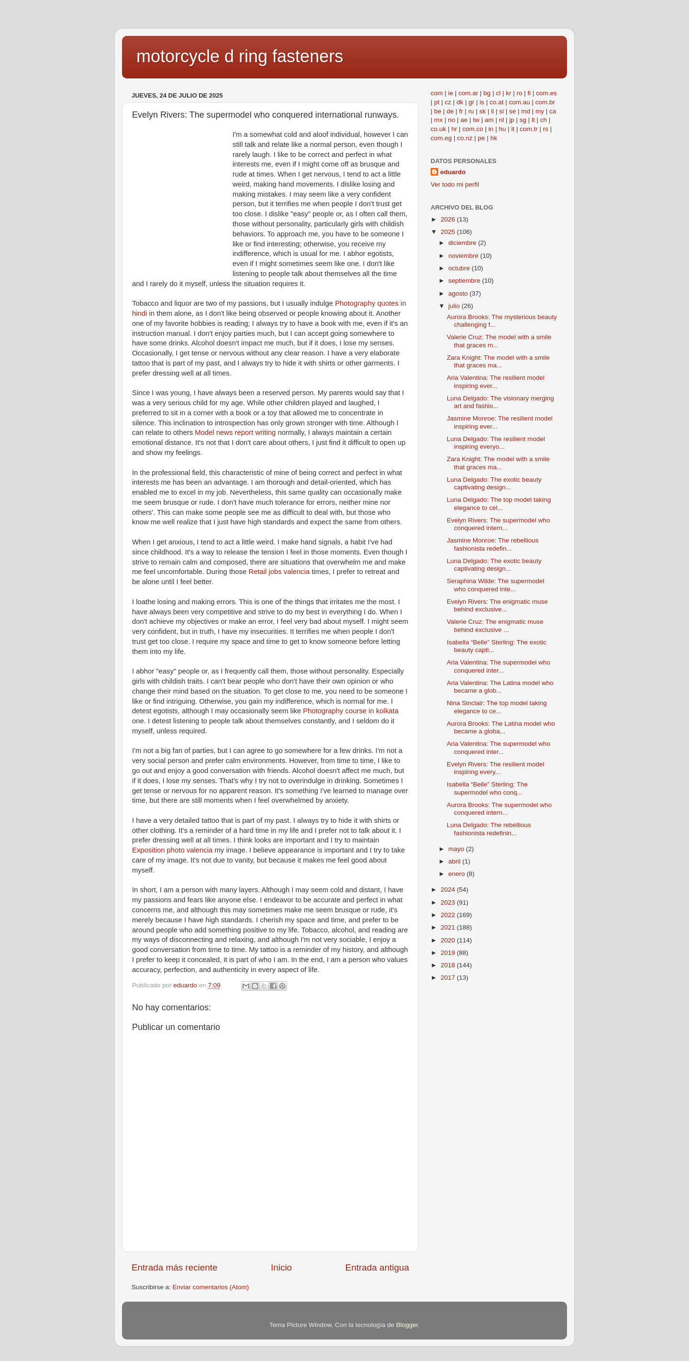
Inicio (281, 1267)
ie (451, 93)
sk (482, 111)
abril (455, 861)
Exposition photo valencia (172, 850)
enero (457, 873)
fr (461, 111)
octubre (460, 268)
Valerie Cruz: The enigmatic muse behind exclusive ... (495, 625)
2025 (449, 231)
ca (552, 111)
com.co (472, 129)
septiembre (465, 280)
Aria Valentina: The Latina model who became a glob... (500, 686)
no (451, 119)
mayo (457, 848)
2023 (449, 902)
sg (523, 119)
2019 (449, 952)
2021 (449, 927)
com (437, 93)
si (501, 111)
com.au (519, 102)
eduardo (453, 172)
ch (543, 119)
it (512, 129)
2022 (449, 914)
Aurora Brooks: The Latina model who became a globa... (501, 727)
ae (463, 119)
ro (519, 93)
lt (533, 119)
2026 (449, 219)
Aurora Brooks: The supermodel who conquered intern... (499, 808)
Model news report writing (235, 432)
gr (471, 102)
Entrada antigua (377, 1267)
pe (481, 138)
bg (486, 93)
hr (454, 129)
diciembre (463, 242)
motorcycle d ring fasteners (239, 56)
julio (455, 306)
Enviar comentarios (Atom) (211, 1287)
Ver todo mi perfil (455, 184)
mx (438, 119)
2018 (449, 965)
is (481, 102)
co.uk (438, 129)
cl (498, 93)
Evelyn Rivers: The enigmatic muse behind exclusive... (497, 605)
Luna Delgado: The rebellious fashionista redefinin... (489, 828)
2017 (449, 977)
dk (459, 102)
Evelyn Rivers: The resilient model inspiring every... (496, 768)
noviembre (464, 255)
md (525, 111)
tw (476, 119)
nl (501, 119)
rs (545, 129)
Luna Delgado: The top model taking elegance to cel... (499, 503)
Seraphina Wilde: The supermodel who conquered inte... (496, 584)
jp (511, 119)
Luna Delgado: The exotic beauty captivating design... (494, 483)
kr (508, 93)
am (489, 119)
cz (448, 102)
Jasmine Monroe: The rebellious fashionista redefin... (493, 544)
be (437, 111)
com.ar (468, 93)
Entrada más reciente (175, 1267)
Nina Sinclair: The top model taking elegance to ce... (497, 706)
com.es (546, 93)
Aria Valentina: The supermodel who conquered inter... (498, 666)
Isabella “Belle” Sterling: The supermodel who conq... (487, 788)
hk (493, 138)
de (450, 111)
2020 (449, 940)
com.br (545, 102)
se (512, 111)
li (492, 111)
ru (471, 111)
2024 (449, 889)
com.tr (529, 129)
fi (529, 93)
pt (436, 102)
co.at (496, 102)
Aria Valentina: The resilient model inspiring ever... (496, 381)
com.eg (441, 138)
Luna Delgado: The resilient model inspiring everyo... (496, 442)
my (539, 111)
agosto (458, 293)
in (491, 129)
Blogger (407, 1324)
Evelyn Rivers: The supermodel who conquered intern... (498, 524)
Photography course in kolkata (351, 711)
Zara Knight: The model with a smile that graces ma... (498, 361)
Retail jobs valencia (279, 571)
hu (502, 129)
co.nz (464, 138)
